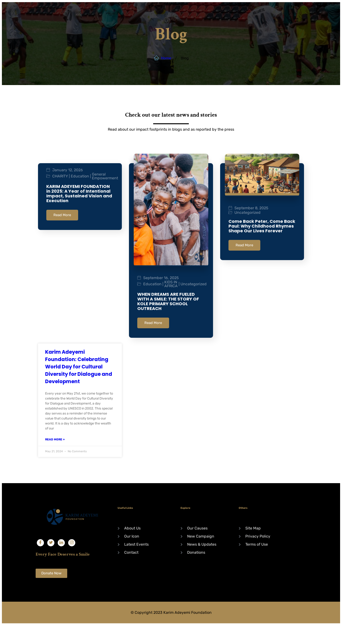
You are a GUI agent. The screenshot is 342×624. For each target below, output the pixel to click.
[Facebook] (40, 541)
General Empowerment (105, 176)
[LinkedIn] (61, 541)
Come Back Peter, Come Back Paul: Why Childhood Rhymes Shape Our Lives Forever (261, 226)
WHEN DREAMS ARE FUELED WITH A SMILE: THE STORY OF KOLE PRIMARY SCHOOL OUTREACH (168, 301)
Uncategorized (193, 284)
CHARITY (60, 176)
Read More (62, 215)
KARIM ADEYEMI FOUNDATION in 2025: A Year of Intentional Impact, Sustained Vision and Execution (79, 193)
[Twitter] (50, 541)
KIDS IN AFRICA (171, 284)
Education (80, 176)
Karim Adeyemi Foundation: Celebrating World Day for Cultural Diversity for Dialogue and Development (78, 366)
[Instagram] (71, 541)
